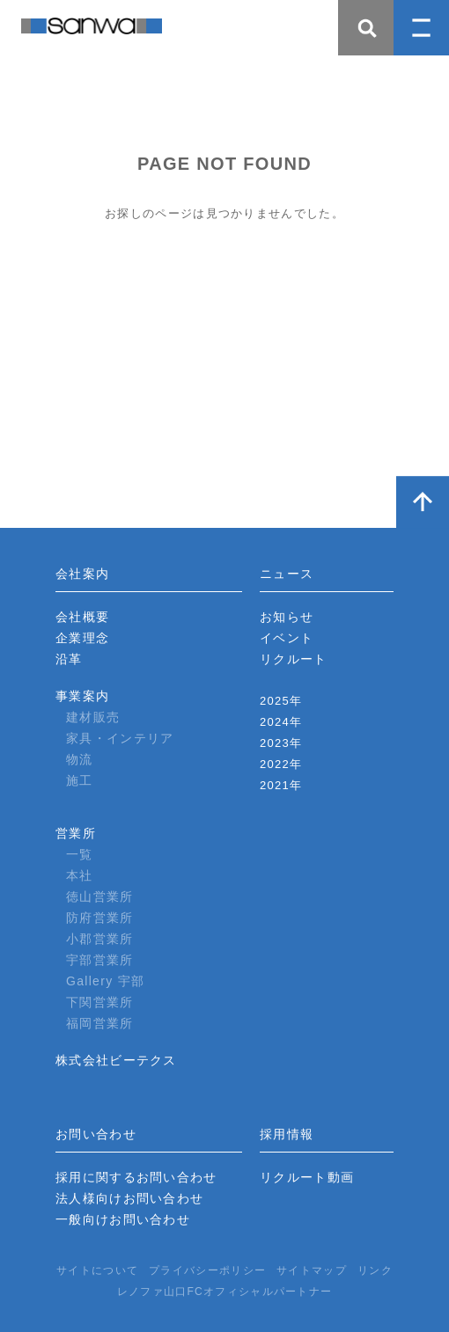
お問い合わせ (95, 1134)
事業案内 (82, 696)
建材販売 (93, 717)
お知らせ (286, 617)
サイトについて (97, 1270)
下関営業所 (100, 1002)
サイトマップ (311, 1270)
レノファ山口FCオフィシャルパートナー (225, 1291)
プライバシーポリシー (207, 1270)
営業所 (75, 833)
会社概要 (82, 617)
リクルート (294, 659)
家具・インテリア (119, 738)
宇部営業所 (100, 960)
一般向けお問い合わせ (122, 1219)
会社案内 (82, 574)
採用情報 (286, 1134)
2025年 (281, 700)
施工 (79, 780)
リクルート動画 (307, 1177)
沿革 (69, 659)
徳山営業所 (100, 896)
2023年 (281, 743)
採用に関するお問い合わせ (136, 1177)
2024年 (281, 721)
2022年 (281, 764)
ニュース (286, 574)
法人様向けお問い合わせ (129, 1198)
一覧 (79, 854)
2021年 (281, 785)
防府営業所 (100, 918)
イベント (286, 638)
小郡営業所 (100, 939)
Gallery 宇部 (105, 981)
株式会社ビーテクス (116, 1060)
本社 (79, 875)
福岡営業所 (100, 1023)
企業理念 (82, 638)
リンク (375, 1270)
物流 (79, 759)
